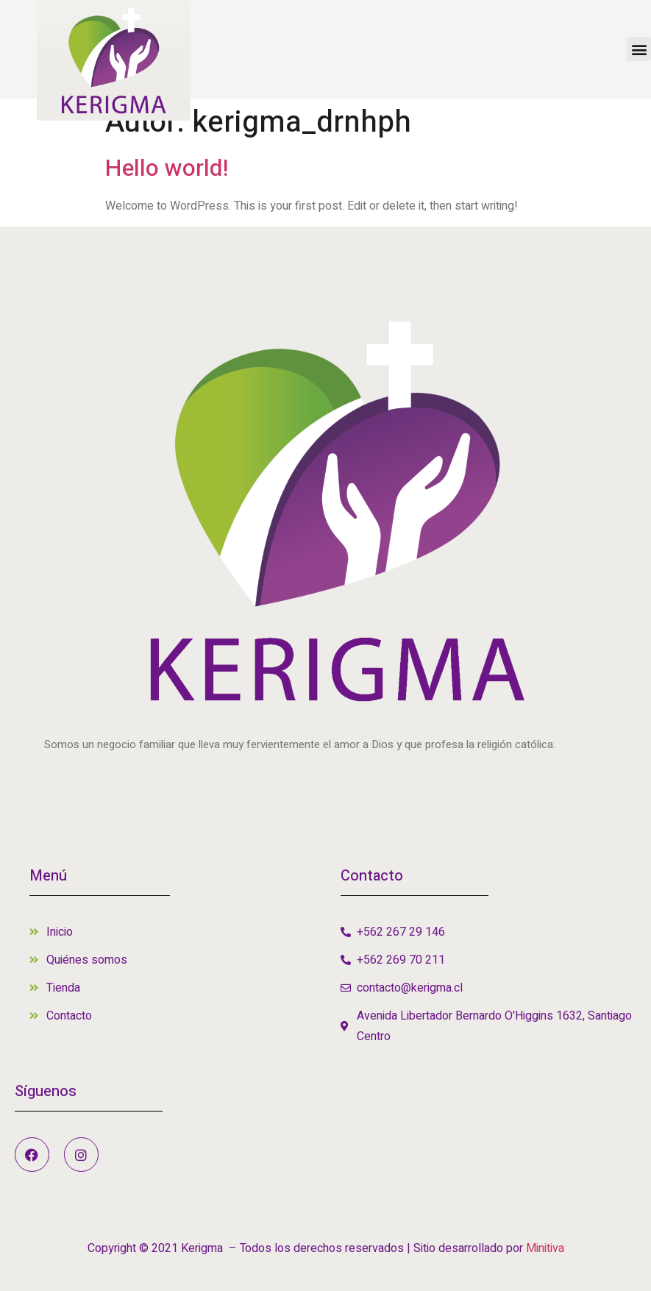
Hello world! (167, 168)
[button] (639, 49)
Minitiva (545, 1248)
